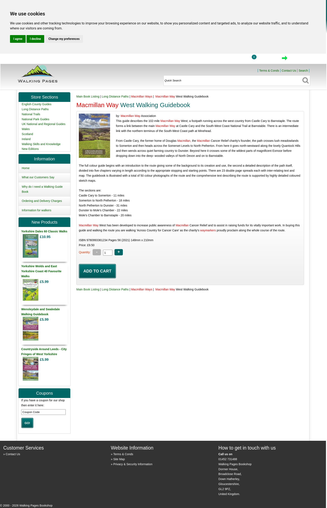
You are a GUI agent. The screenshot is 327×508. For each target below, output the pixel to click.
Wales (26, 129)
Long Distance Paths (115, 96)
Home (218, 59)
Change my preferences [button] (63, 39)
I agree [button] (17, 39)
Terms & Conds (269, 70)
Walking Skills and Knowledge (41, 144)
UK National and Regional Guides (43, 124)
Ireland (26, 139)
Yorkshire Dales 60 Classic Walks (44, 231)
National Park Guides (35, 119)
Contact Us (289, 70)
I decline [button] (35, 39)
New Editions (30, 149)
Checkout (299, 59)
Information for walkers (36, 210)
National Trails (31, 114)
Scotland (27, 134)
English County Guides (36, 104)
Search (303, 70)
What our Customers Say (38, 177)
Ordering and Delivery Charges (42, 201)
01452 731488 (227, 459)
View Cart (267, 59)
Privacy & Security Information (132, 464)
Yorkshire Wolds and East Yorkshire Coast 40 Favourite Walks (41, 271)
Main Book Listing (87, 96)
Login (238, 59)
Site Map (119, 459)
